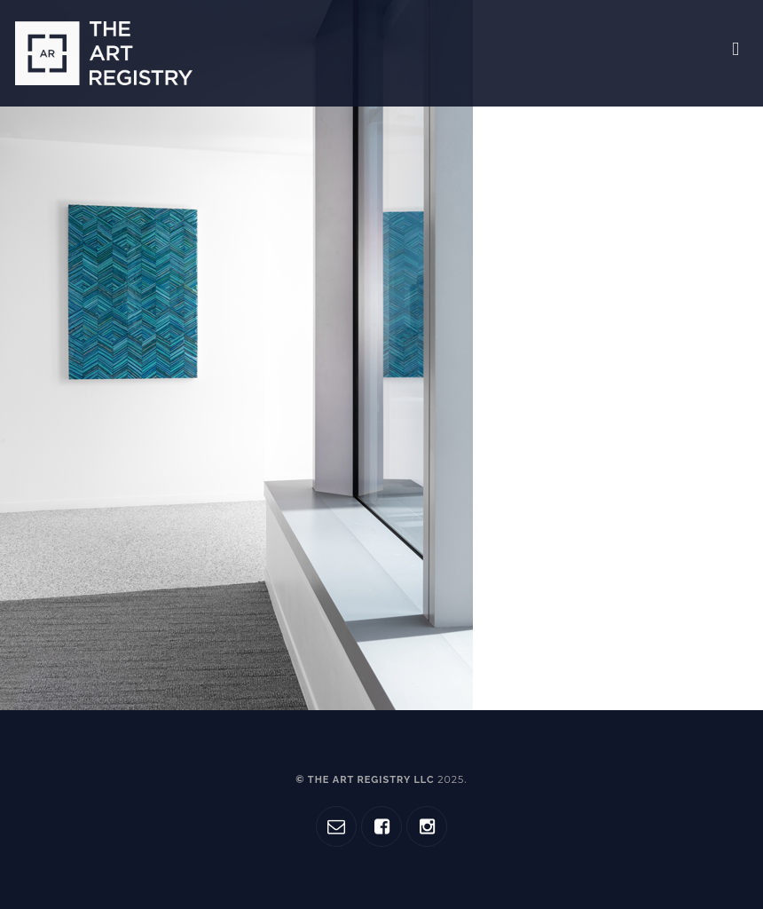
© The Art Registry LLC (379, 780)
